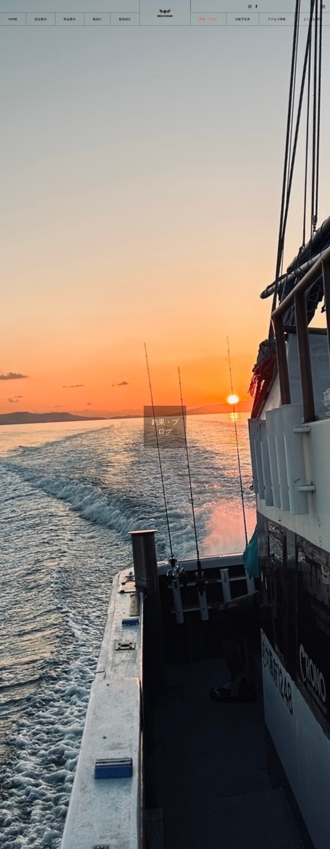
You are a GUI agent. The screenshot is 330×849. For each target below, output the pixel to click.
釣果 (93, 806)
